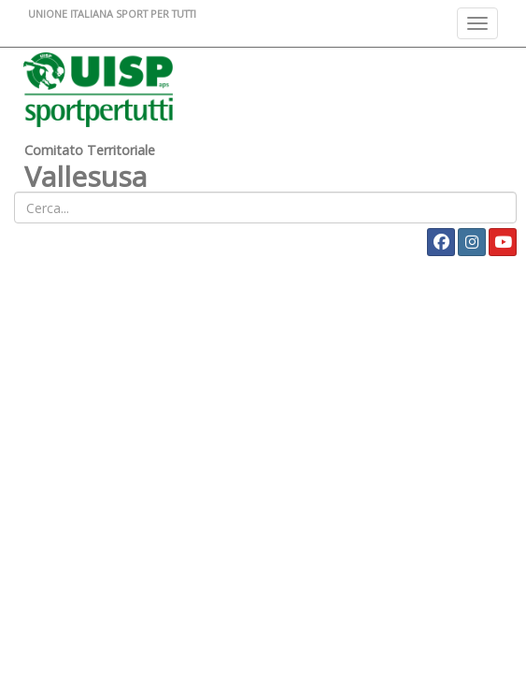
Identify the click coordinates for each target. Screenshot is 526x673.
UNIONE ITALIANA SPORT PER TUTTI (112, 14)
